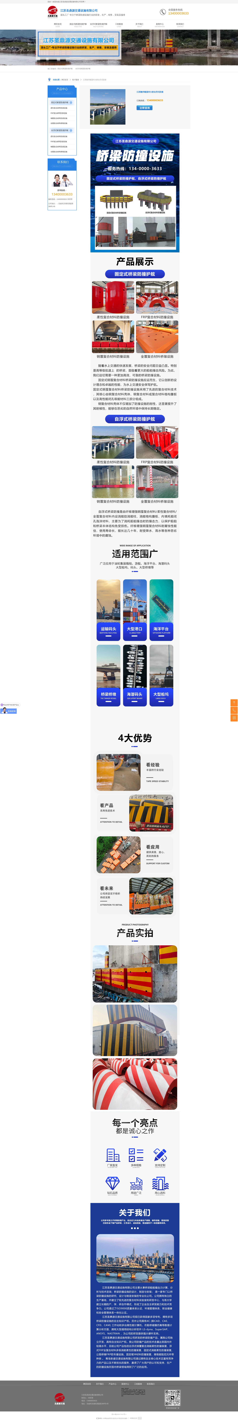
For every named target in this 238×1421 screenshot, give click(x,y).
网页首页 (65, 80)
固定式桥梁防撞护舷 (65, 69)
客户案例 (75, 80)
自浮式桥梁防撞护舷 (82, 69)
